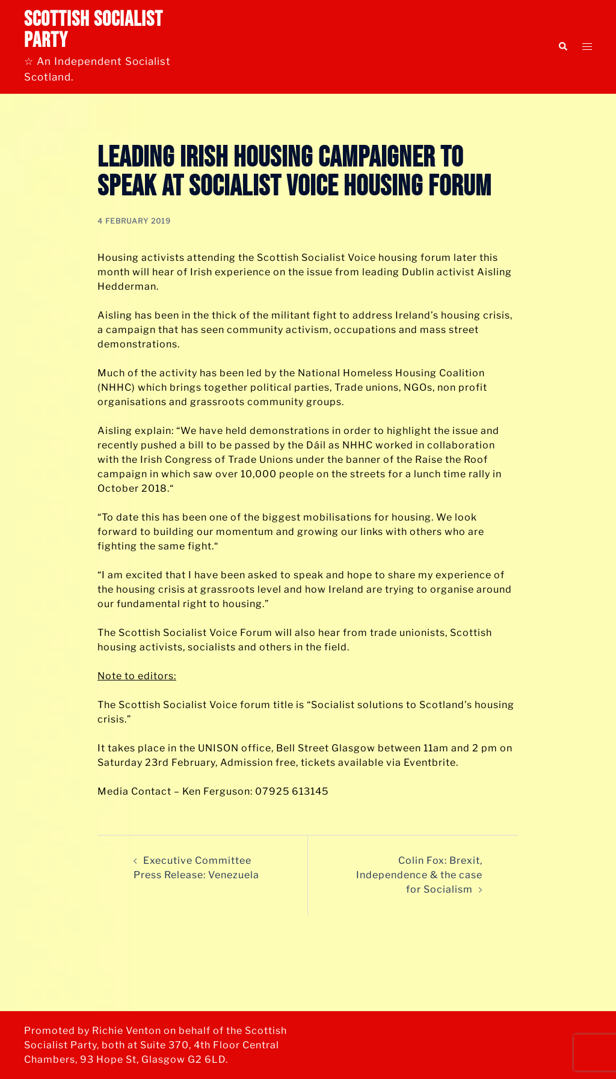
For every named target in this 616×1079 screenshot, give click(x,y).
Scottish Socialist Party (93, 30)
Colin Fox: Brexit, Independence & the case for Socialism (419, 875)
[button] (562, 47)
